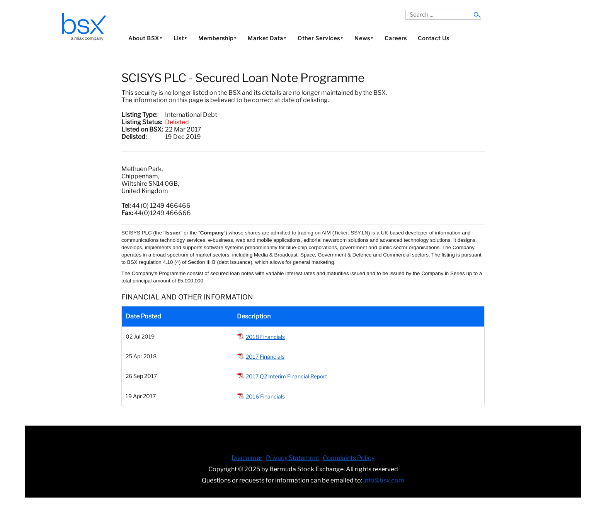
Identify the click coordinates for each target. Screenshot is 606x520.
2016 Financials (265, 396)
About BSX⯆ (145, 38)
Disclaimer (247, 458)
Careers (396, 38)
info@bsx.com (383, 480)
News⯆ (364, 38)
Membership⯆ (217, 38)
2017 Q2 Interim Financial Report (286, 376)
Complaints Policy (348, 458)
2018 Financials (265, 337)
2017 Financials (265, 356)
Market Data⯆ (267, 38)
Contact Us (433, 38)
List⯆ (180, 38)
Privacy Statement (292, 458)
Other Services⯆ (321, 38)
